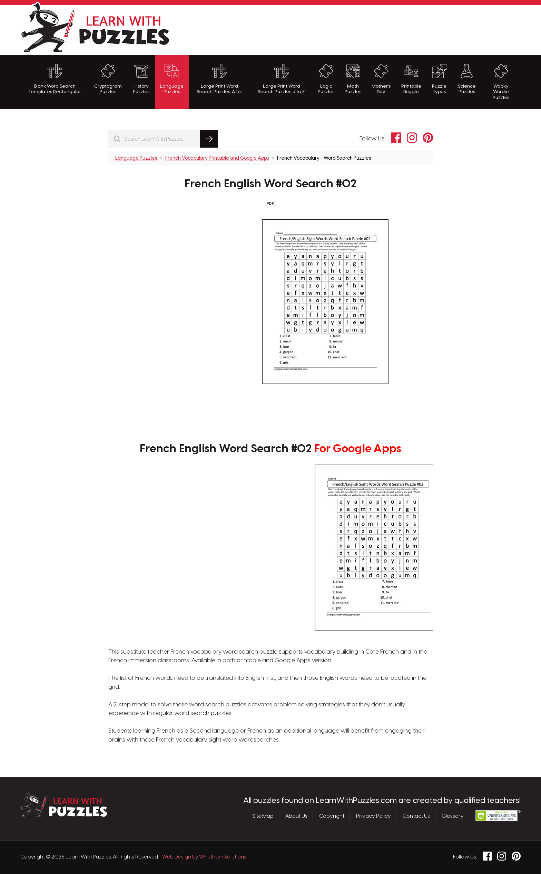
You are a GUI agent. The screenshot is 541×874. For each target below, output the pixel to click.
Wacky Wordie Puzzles (501, 82)
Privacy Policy (373, 816)
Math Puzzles (353, 79)
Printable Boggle (411, 79)
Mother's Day (381, 79)
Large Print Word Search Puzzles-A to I (220, 79)
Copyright (331, 816)
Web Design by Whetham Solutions (204, 857)
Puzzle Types (439, 79)
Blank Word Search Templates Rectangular (54, 79)
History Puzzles (141, 79)
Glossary (453, 816)
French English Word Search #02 (271, 184)
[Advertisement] (395, 29)
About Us (296, 816)
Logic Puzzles (326, 79)
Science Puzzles (467, 79)
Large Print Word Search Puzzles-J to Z (281, 79)
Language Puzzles (172, 79)
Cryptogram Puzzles (108, 79)
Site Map (263, 816)
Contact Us (416, 816)
